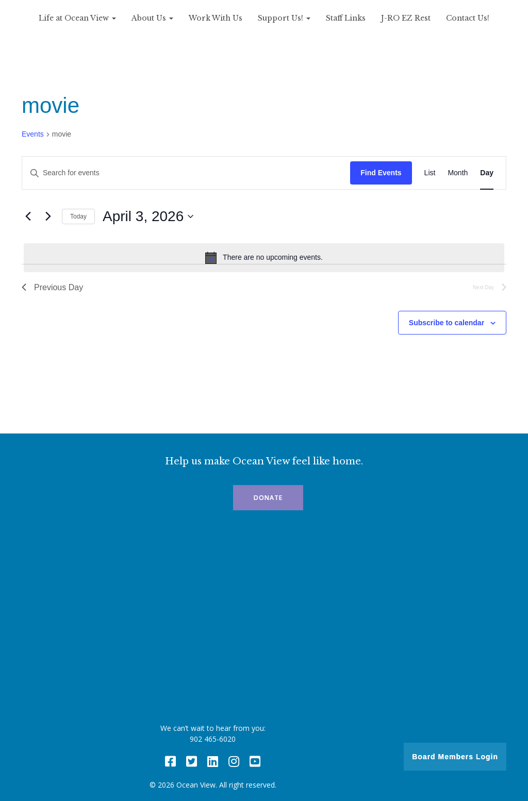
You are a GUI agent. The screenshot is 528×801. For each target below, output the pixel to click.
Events (33, 134)
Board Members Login (455, 757)
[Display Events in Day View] (486, 173)
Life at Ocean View (77, 18)
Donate (268, 497)
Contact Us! (467, 18)
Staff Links (346, 18)
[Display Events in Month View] (458, 173)
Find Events (380, 173)
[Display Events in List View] (430, 173)
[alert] (264, 257)
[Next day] (48, 216)
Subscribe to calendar (446, 323)
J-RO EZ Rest (406, 18)
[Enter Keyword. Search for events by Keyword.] (186, 173)
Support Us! (284, 18)
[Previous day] (28, 216)
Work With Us (215, 18)
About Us (152, 18)
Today (78, 216)
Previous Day (52, 287)
